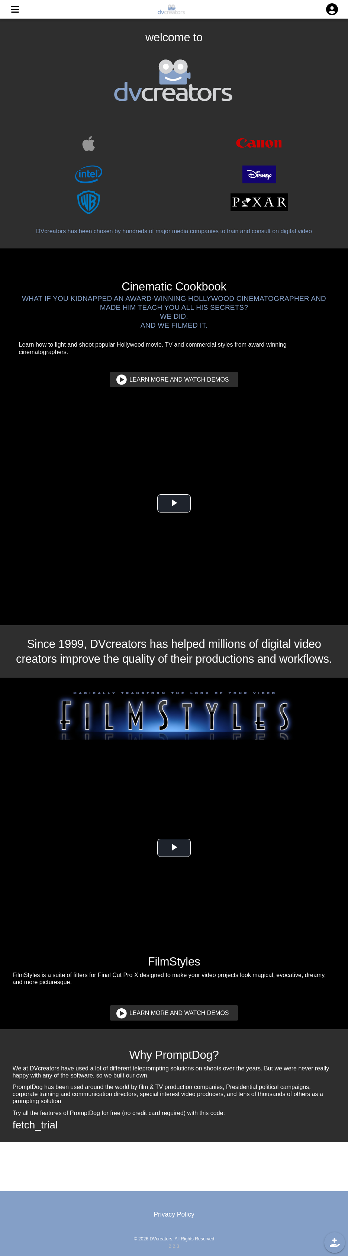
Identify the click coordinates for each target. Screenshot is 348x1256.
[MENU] (14, 9)
